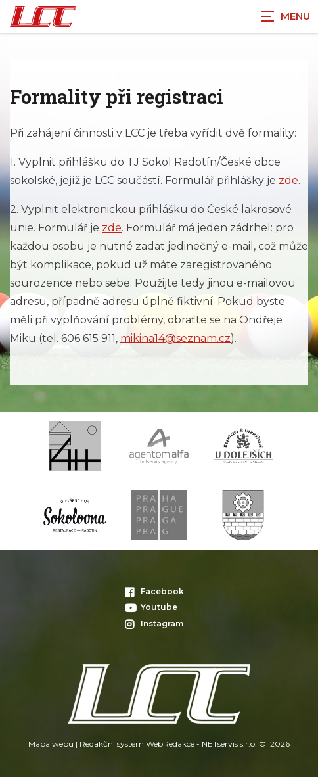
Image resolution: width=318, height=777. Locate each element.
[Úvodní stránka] (43, 17)
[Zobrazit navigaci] (285, 16)
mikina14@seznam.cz (175, 338)
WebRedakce (170, 744)
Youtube (151, 607)
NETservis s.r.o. (229, 744)
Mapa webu (51, 744)
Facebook (154, 591)
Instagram (154, 623)
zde (288, 180)
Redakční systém (112, 744)
